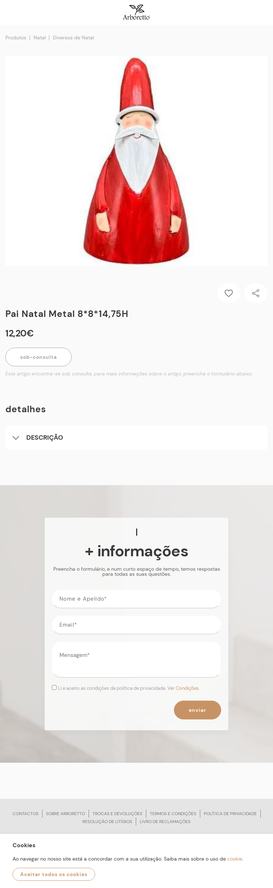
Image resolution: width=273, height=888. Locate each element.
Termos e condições (173, 814)
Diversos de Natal (73, 37)
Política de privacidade (230, 814)
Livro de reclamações (165, 821)
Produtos (15, 37)
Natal (39, 37)
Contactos (26, 814)
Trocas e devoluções (117, 814)
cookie (234, 859)
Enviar (197, 710)
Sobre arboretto (65, 814)
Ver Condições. (183, 688)
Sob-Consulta (38, 357)
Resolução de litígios (107, 821)
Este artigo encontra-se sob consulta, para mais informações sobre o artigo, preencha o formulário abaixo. (129, 373)
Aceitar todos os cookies (54, 874)
